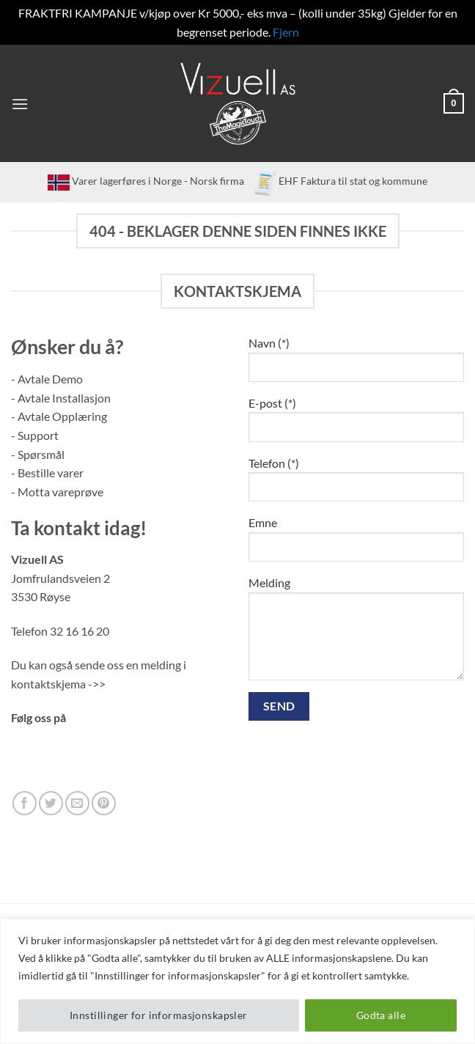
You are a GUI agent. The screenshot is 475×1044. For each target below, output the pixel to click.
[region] (237, 981)
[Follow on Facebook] (24, 803)
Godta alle (380, 1015)
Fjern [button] (286, 32)
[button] (20, 104)
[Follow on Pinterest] (104, 803)
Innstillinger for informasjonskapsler (159, 1015)
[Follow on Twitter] (51, 803)
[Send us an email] (77, 803)
